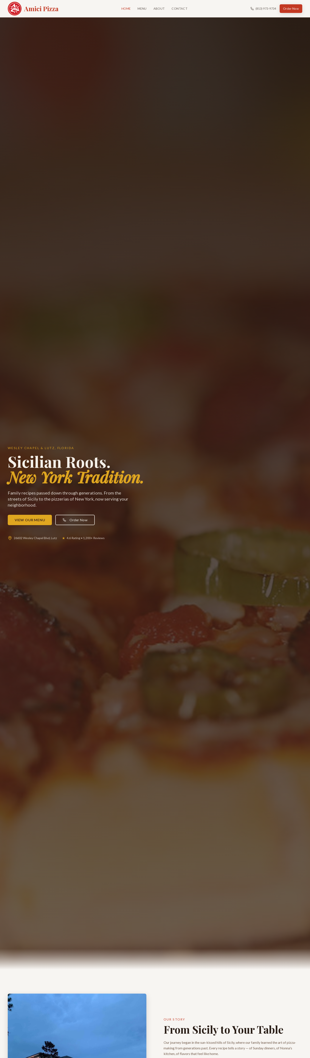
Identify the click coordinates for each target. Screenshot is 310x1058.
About (159, 8)
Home (126, 8)
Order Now (291, 8)
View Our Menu (30, 520)
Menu (142, 8)
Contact (179, 8)
